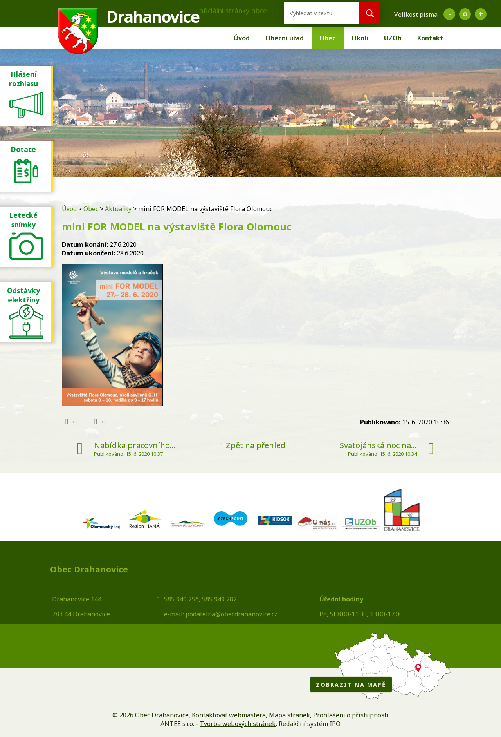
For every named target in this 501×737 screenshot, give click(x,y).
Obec (327, 38)
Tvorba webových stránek (238, 723)
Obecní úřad (284, 38)
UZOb (393, 38)
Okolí (359, 38)
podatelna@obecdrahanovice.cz (232, 614)
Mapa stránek (289, 715)
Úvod (242, 38)
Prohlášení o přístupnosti (351, 715)
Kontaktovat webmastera (229, 715)
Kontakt (430, 38)
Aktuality (118, 209)
